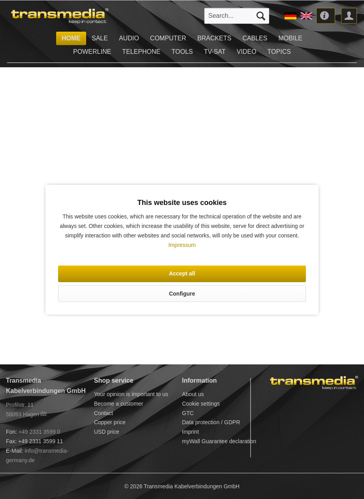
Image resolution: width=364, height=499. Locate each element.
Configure (182, 293)
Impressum (182, 245)
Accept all (182, 273)
